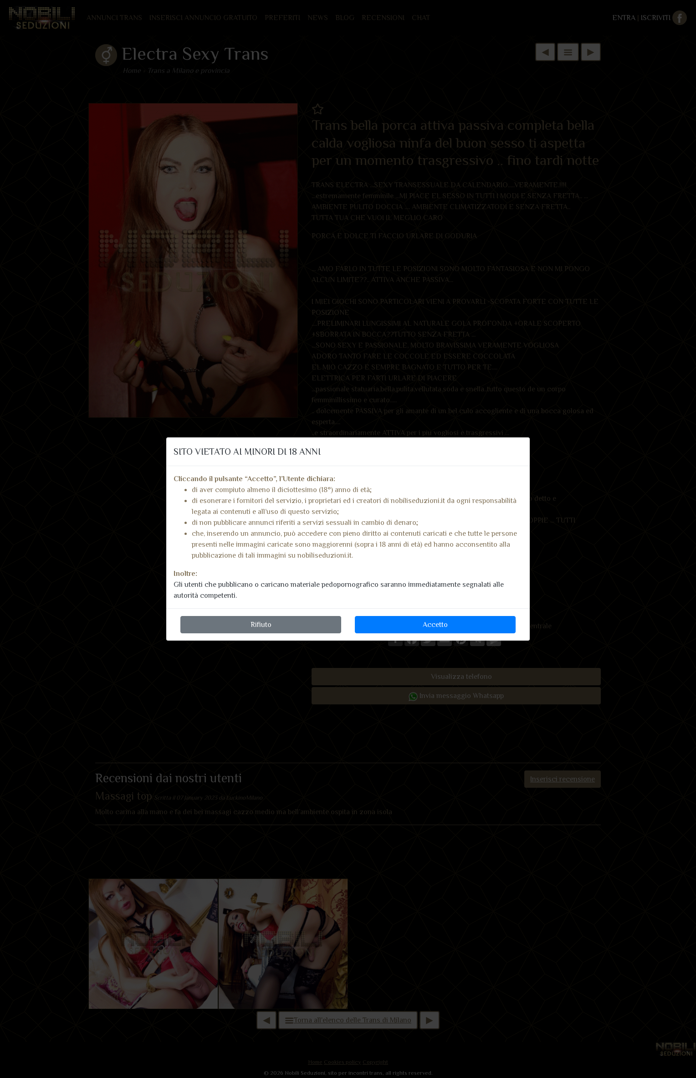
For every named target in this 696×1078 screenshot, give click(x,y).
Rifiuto (261, 625)
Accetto (435, 625)
